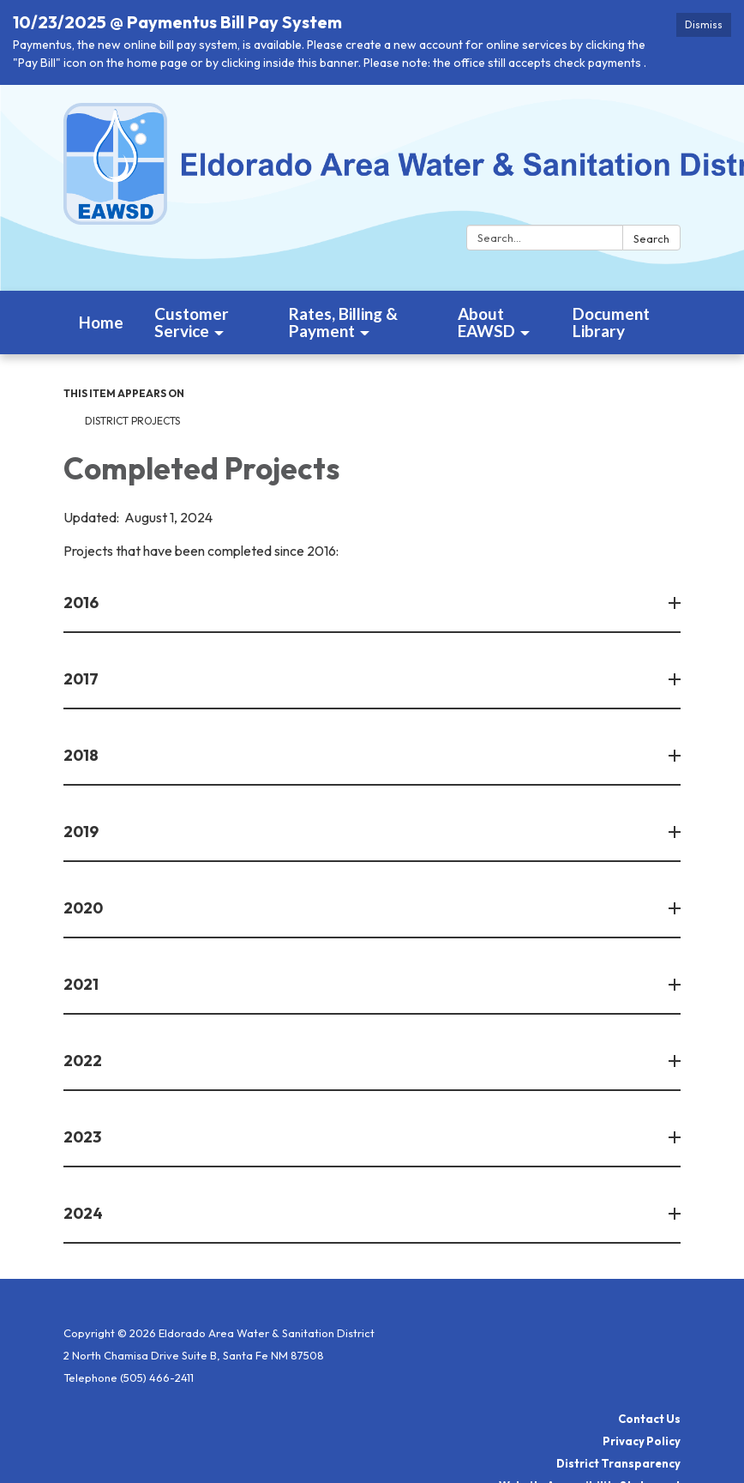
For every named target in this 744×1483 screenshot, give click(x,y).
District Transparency (618, 1463)
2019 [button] (82, 831)
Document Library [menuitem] (611, 322)
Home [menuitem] (101, 322)
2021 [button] (82, 984)
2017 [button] (82, 679)
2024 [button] (84, 1213)
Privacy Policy (642, 1441)
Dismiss (704, 24)
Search (651, 238)
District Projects (132, 420)
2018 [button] (82, 755)
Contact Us (649, 1419)
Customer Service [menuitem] (191, 322)
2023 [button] (83, 1137)
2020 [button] (84, 908)
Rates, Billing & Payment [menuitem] (343, 322)
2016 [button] (82, 602)
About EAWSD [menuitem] (486, 322)
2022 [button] (84, 1060)
